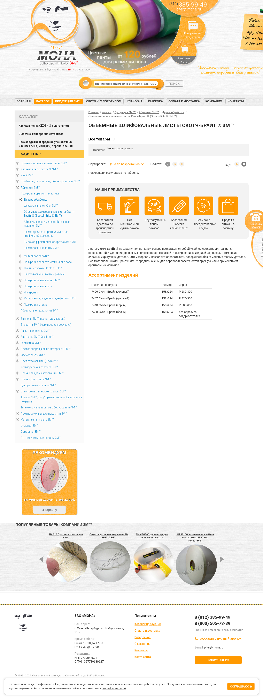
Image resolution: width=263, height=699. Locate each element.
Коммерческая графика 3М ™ (39, 367)
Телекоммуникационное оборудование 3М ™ (49, 407)
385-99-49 (188, 4)
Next (129, 65)
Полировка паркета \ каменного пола (48, 262)
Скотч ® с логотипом (103, 101)
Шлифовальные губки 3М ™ (41, 205)
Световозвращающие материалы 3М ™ (46, 349)
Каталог (42, 101)
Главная (24, 101)
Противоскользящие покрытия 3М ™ (44, 413)
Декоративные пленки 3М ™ (38, 385)
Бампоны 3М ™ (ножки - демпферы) (43, 319)
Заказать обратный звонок (220, 638)
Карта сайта (142, 657)
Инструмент (31, 292)
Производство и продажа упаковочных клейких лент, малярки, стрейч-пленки (46, 144)
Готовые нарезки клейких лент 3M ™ (44, 163)
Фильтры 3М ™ (30, 426)
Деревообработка (35, 199)
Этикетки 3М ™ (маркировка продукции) (46, 325)
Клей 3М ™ (27, 175)
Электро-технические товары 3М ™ (43, 391)
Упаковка (135, 101)
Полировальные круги (38, 286)
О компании (142, 643)
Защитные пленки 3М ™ (35, 331)
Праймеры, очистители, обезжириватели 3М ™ (50, 181)
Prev (122, 65)
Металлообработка (36, 256)
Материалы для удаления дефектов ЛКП (50, 298)
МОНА (55, 19)
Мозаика (243, 164)
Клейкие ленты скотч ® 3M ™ (39, 169)
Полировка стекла (35, 304)
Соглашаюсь (241, 686)
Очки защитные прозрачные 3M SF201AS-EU (109, 536)
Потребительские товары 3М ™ (41, 438)
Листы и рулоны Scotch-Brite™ (43, 268)
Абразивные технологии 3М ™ (39, 310)
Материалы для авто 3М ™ (37, 419)
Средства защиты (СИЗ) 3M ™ (39, 361)
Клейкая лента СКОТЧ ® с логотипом (44, 126)
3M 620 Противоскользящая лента (66, 536)
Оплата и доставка (184, 101)
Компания (213, 101)
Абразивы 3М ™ (30, 187)
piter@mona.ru (188, 9)
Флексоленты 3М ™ (33, 355)
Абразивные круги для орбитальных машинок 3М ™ (47, 224)
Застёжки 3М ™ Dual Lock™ (37, 337)
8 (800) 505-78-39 (212, 623)
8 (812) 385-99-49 (212, 617)
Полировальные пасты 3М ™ (42, 280)
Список (236, 164)
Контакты (236, 101)
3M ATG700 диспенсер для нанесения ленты (152, 536)
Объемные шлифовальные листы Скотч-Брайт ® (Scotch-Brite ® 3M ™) (49, 214)
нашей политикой (114, 688)
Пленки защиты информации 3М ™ (42, 373)
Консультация (218, 660)
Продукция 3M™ (68, 101)
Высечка (155, 101)
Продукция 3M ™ (30, 154)
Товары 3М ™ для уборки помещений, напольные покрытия (51, 399)
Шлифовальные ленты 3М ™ (41, 248)
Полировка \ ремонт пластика (40, 193)
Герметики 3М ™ (31, 343)
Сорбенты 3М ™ (31, 431)
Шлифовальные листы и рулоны (44, 274)
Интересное (142, 637)
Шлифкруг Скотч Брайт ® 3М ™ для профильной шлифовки (46, 234)
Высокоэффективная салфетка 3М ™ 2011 (51, 242)
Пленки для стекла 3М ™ (36, 379)
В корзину (49, 510)
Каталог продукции (147, 624)
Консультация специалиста (193, 26)
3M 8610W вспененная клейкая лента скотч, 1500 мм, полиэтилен (195, 537)
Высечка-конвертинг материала (41, 134)
